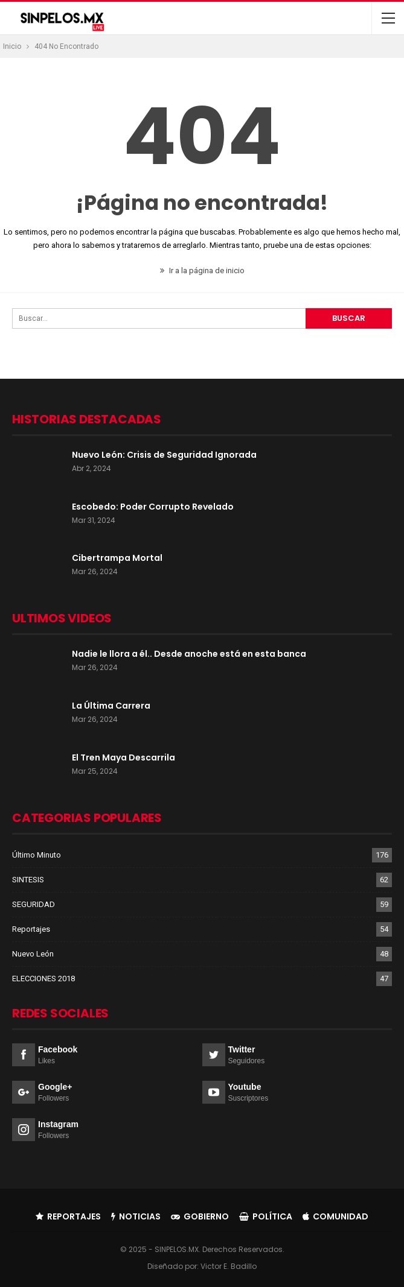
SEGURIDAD (33, 904)
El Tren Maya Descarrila (123, 757)
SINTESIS (28, 879)
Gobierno (200, 1216)
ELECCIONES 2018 (43, 978)
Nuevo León (33, 953)
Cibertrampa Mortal (117, 558)
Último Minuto (36, 854)
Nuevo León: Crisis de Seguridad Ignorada (164, 455)
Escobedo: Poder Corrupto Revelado (153, 507)
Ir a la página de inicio (202, 270)
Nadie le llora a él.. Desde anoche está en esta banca (189, 654)
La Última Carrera (111, 706)
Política (265, 1216)
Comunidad (335, 1216)
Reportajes (31, 929)
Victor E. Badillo (228, 1266)
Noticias (136, 1216)
